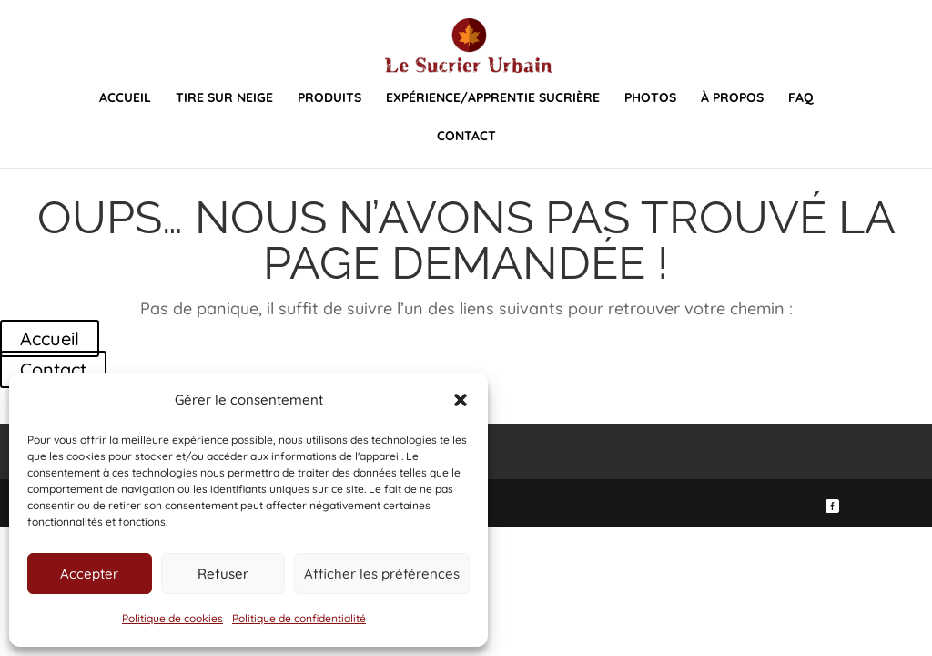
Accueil (125, 98)
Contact (466, 136)
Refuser (223, 573)
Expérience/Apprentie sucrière (493, 98)
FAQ (801, 98)
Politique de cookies (172, 618)
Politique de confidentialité (299, 618)
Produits (329, 98)
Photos (650, 98)
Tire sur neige (224, 98)
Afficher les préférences (382, 573)
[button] (460, 400)
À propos (732, 98)
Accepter (89, 573)
